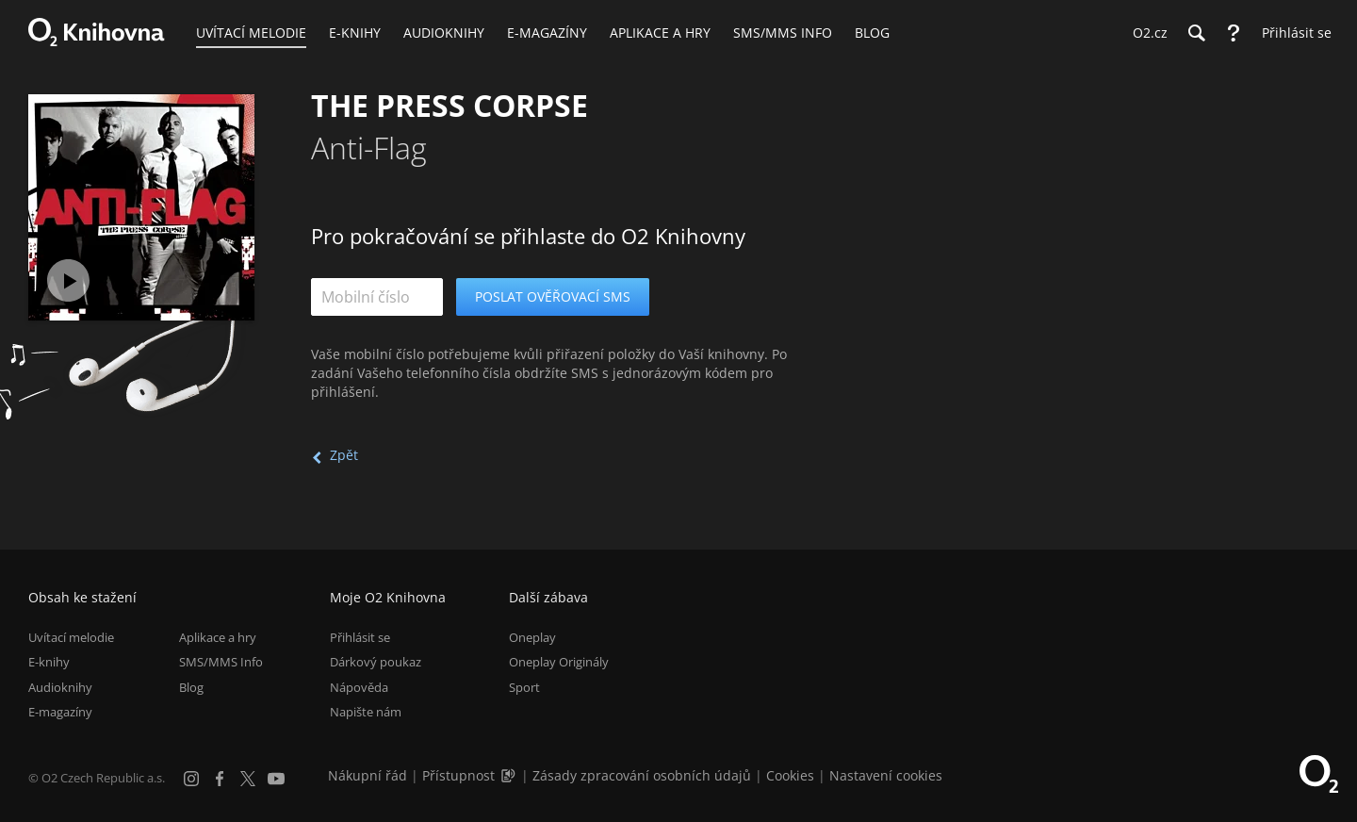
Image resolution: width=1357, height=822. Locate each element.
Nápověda (359, 687)
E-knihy (49, 661)
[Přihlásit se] (1292, 33)
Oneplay (532, 637)
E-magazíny (60, 711)
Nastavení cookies (885, 775)
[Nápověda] (1233, 33)
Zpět (344, 455)
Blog (191, 687)
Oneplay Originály (559, 661)
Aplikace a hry (217, 637)
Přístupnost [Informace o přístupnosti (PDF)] (458, 775)
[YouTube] (276, 778)
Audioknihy (60, 687)
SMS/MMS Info (221, 661)
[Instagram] (191, 778)
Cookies (790, 775)
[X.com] (248, 778)
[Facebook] (219, 778)
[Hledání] (1196, 33)
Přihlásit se (360, 637)
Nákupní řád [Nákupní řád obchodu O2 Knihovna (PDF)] (367, 775)
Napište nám (365, 711)
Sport (524, 687)
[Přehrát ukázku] (68, 280)
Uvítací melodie (71, 637)
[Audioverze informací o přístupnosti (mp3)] (510, 775)
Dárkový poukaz (375, 661)
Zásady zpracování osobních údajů (641, 775)
